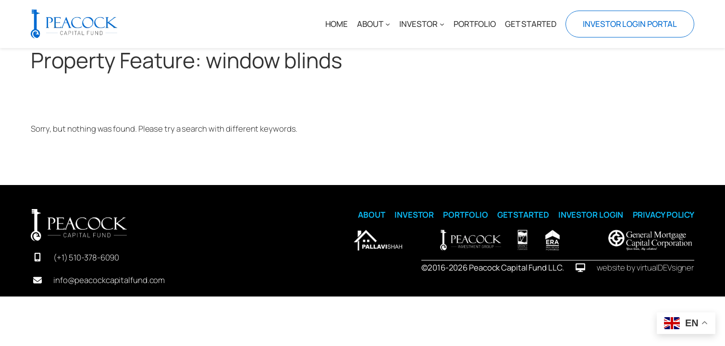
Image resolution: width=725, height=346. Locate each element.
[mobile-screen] (37, 257)
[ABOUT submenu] (387, 24)
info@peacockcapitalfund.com (109, 279)
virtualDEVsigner (665, 267)
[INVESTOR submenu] (441, 24)
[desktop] (580, 267)
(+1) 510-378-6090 (86, 257)
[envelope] (37, 280)
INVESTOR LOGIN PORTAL (630, 23)
